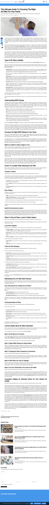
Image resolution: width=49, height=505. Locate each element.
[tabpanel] (24, 26)
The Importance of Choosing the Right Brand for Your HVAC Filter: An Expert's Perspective (31, 448)
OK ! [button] (31, 503)
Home (16, 1)
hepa (9, 411)
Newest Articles (21, 1)
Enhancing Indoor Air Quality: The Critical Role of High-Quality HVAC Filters (30, 427)
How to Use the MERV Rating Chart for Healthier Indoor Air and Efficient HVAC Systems (29, 437)
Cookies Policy (27, 503)
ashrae (5, 411)
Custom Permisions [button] (37, 503)
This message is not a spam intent (7, 484)
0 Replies (17, 15)
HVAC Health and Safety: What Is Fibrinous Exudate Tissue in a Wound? (29, 458)
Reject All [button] (44, 503)
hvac (2, 411)
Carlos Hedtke (3, 15)
